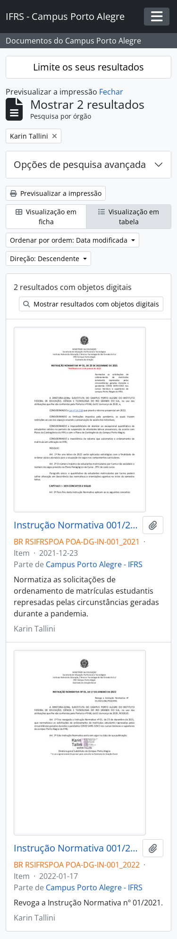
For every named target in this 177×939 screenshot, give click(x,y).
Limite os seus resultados (88, 67)
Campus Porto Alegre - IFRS (94, 564)
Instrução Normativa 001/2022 (76, 848)
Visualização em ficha (46, 216)
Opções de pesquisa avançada (80, 164)
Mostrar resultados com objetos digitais (91, 303)
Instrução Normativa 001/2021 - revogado (76, 525)
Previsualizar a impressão (55, 193)
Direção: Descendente (45, 258)
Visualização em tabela (128, 216)
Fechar (111, 92)
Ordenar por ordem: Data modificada (69, 240)
